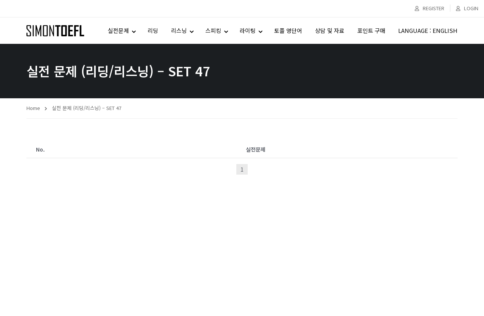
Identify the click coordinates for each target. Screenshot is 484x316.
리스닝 (179, 30)
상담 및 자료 (329, 30)
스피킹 (213, 30)
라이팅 (248, 30)
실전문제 (118, 30)
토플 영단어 (288, 30)
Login (467, 8)
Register (429, 8)
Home (33, 108)
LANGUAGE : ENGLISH (428, 30)
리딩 (152, 30)
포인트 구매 (371, 30)
